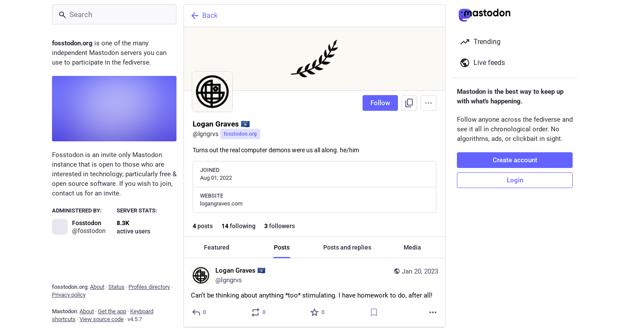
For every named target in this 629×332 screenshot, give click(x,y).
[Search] (114, 14)
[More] (433, 312)
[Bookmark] (374, 312)
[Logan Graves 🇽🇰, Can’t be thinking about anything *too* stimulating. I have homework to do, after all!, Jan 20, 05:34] (314, 292)
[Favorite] (317, 312)
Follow (380, 103)
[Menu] (428, 103)
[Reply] (199, 312)
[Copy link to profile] (409, 103)
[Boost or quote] (258, 312)
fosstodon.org (240, 134)
